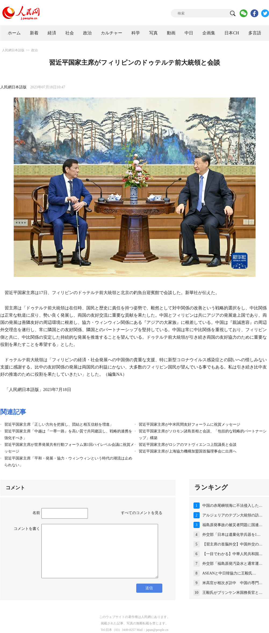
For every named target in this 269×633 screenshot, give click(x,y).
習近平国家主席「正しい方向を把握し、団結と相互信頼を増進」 (58, 424)
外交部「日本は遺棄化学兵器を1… (231, 535)
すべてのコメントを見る (141, 513)
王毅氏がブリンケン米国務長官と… (232, 593)
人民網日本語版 (13, 50)
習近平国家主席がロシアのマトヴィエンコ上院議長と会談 (187, 445)
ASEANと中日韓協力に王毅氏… (229, 573)
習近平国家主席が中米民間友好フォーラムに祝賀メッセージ (189, 424)
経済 (52, 33)
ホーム (14, 33)
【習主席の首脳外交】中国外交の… (232, 544)
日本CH (231, 33)
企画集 (208, 33)
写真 (153, 33)
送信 (149, 588)
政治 (87, 33)
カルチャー (111, 33)
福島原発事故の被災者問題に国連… (232, 525)
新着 (34, 33)
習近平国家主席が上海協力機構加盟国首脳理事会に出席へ (187, 451)
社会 (69, 33)
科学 (135, 33)
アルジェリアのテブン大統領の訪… (232, 515)
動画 (171, 33)
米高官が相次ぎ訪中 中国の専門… (232, 583)
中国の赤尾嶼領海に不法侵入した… (232, 506)
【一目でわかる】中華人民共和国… (232, 554)
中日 (189, 33)
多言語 (254, 33)
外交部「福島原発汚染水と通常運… (232, 564)
